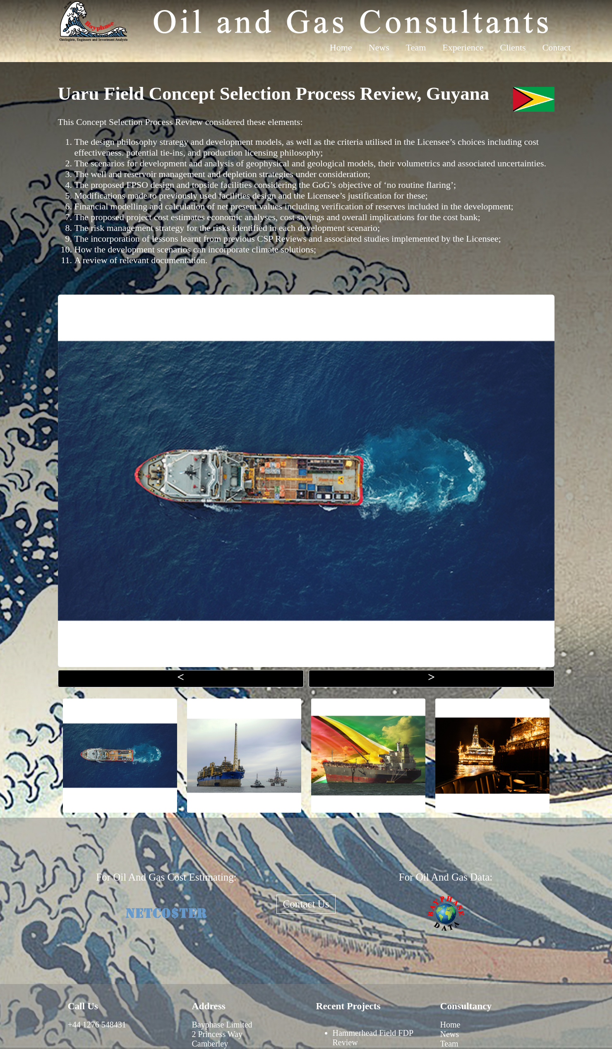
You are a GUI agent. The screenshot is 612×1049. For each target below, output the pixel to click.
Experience (462, 47)
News (379, 47)
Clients (513, 47)
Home (341, 47)
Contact (556, 47)
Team (416, 47)
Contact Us (306, 904)
